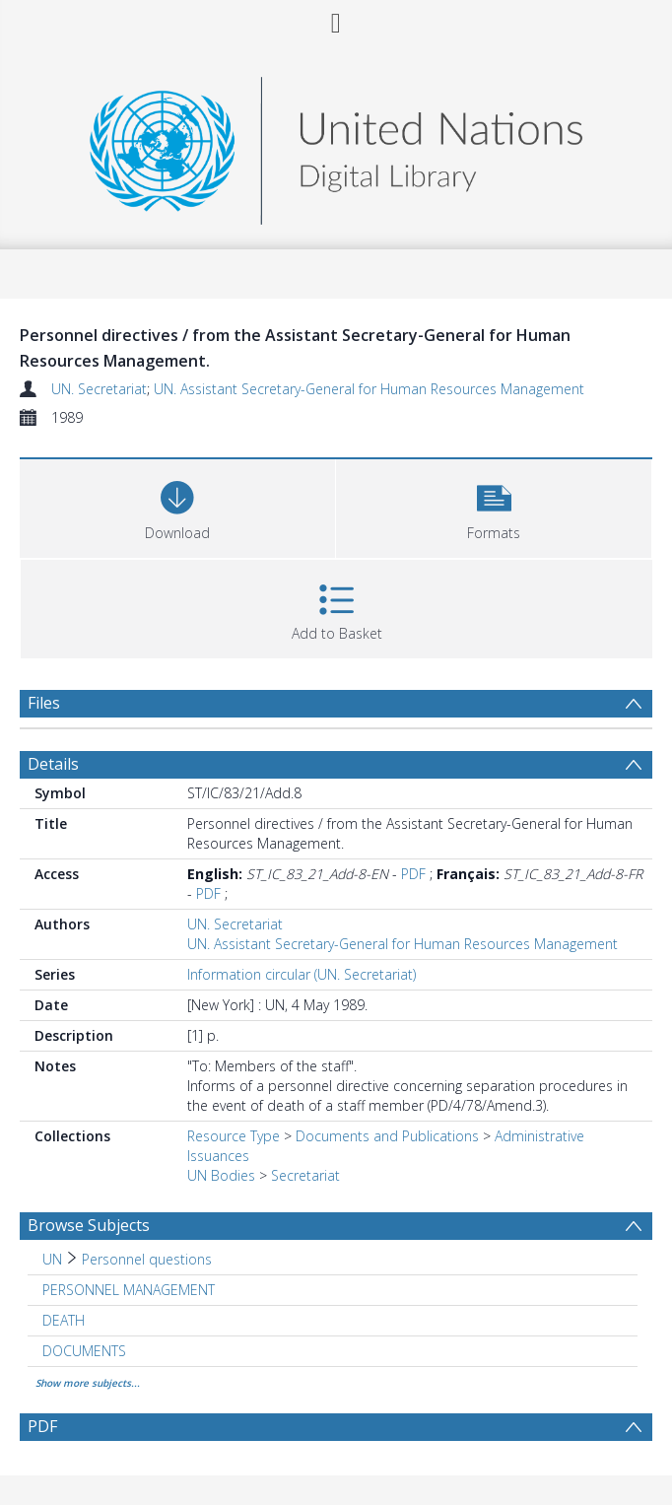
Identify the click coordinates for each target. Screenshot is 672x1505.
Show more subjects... (87, 1383)
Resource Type (233, 1136)
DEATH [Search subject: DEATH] (63, 1320)
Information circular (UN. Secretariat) (301, 974)
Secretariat (305, 1175)
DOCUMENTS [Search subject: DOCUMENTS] (84, 1350)
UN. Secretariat (99, 388)
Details (53, 764)
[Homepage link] (336, 145)
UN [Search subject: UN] (52, 1259)
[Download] (177, 506)
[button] (493, 506)
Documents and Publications (387, 1136)
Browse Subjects (89, 1225)
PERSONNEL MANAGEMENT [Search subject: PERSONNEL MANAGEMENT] (128, 1289)
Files (44, 703)
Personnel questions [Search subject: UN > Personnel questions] (147, 1259)
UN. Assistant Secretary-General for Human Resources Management (369, 388)
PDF (413, 873)
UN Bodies (221, 1175)
